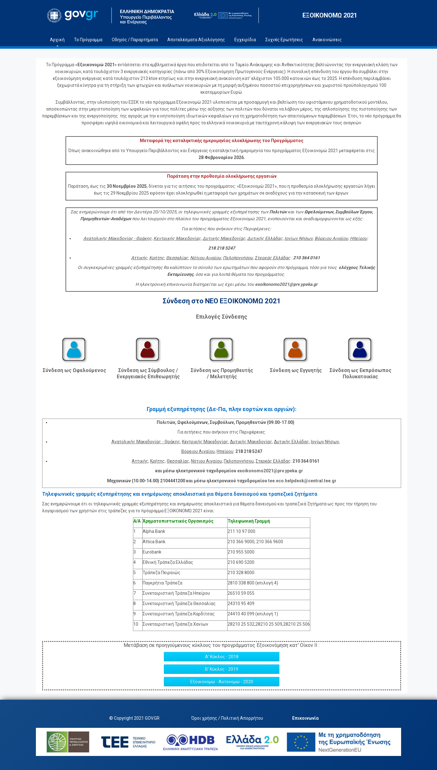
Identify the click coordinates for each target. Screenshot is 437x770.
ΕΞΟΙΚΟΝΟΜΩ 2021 (329, 15)
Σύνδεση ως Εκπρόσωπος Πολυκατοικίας (360, 373)
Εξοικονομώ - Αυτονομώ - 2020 (221, 681)
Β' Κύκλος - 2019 (221, 669)
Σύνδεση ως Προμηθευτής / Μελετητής (222, 373)
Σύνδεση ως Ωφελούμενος (74, 370)
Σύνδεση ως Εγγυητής (296, 370)
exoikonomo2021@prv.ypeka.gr (270, 470)
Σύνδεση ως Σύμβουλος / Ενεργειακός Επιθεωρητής (148, 373)
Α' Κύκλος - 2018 (221, 656)
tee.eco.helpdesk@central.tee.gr (302, 480)
